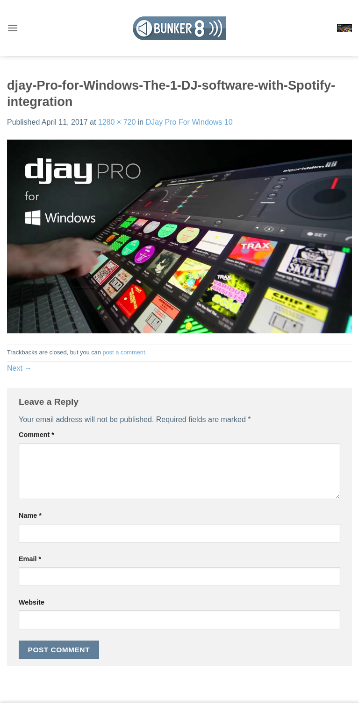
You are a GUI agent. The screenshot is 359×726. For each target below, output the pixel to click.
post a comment (123, 352)
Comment (36, 434)
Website (31, 602)
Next (19, 368)
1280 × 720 (117, 122)
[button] (12, 27)
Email (30, 559)
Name (30, 515)
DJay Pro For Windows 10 (189, 122)
